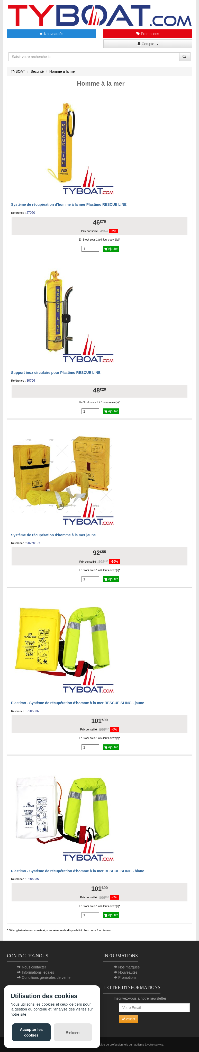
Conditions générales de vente (46, 977)
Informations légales (38, 972)
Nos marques (129, 967)
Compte (147, 44)
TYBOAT (18, 71)
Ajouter (111, 249)
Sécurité (37, 71)
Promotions (147, 34)
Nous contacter (34, 967)
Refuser (73, 1032)
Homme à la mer (62, 71)
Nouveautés (51, 34)
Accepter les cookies (31, 1032)
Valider (128, 1019)
